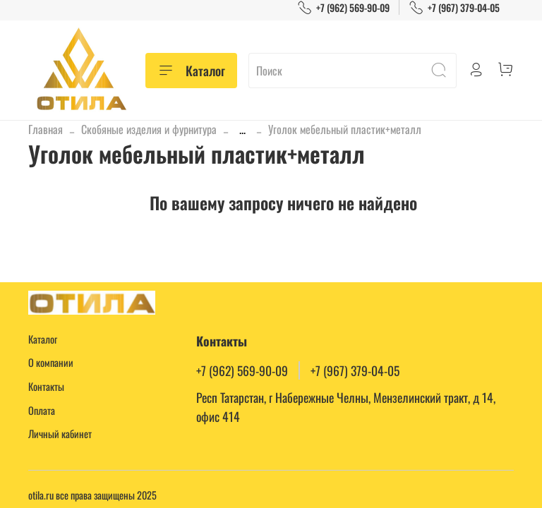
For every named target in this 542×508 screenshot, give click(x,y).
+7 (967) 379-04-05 (454, 7)
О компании (50, 362)
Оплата (41, 410)
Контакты (46, 386)
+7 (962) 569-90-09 (343, 7)
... (242, 129)
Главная (45, 129)
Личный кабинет (60, 433)
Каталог (191, 70)
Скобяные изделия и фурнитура (149, 129)
